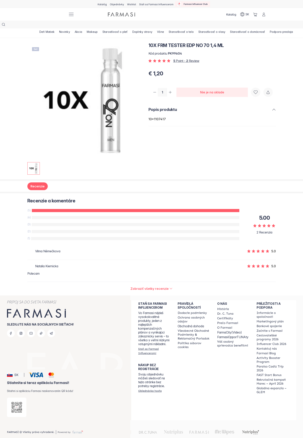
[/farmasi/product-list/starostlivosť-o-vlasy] (235, 25)
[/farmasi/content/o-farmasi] (224, 320)
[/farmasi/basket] (255, 14)
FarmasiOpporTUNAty (232, 329)
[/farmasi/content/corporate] (273, 307)
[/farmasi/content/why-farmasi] (227, 315)
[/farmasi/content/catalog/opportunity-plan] (270, 314)
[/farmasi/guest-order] (150, 383)
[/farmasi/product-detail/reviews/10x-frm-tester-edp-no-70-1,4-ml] (151, 281)
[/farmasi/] (50, 14)
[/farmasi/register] (117, 4)
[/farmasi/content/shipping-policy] (192, 305)
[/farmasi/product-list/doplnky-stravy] (157, 25)
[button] (15, 367)
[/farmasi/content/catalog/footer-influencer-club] (271, 336)
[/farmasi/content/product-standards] (225, 311)
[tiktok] (41, 325)
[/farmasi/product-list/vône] (178, 25)
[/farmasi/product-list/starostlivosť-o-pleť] (127, 25)
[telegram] (51, 325)
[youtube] (31, 325)
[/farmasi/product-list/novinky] (69, 25)
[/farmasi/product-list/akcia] (85, 25)
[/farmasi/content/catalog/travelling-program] (273, 330)
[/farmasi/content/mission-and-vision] (225, 306)
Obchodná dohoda (191, 318)
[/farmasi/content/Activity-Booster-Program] (273, 352)
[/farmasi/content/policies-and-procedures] (194, 312)
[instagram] (21, 325)
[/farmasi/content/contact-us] (267, 341)
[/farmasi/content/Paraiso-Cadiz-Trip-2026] (273, 361)
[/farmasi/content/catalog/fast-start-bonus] (269, 367)
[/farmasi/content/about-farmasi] (223, 301)
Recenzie (37, 178)
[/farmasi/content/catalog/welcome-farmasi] (233, 336)
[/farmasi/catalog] (102, 4)
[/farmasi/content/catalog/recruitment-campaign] (273, 374)
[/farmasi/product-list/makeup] (102, 25)
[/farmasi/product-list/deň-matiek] (48, 25)
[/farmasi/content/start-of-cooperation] (270, 323)
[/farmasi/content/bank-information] (269, 318)
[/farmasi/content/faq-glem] (273, 382)
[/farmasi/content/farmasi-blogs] (266, 345)
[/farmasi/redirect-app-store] (16, 399)
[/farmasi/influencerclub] (192, 4)
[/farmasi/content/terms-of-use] (194, 327)
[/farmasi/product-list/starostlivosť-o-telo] (202, 25)
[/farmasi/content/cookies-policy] (194, 337)
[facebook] (11, 325)
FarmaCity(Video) (229, 325)
